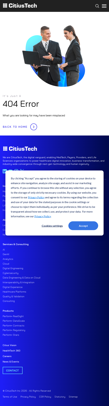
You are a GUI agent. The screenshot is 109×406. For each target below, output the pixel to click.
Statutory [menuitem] (59, 396)
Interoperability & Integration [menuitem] (18, 282)
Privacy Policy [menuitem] (28, 396)
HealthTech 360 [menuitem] (11, 350)
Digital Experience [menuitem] (13, 287)
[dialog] (54, 203)
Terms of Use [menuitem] (10, 396)
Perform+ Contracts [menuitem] (13, 325)
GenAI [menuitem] (6, 254)
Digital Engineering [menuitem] (13, 268)
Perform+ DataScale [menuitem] (14, 320)
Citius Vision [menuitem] (9, 345)
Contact (12, 370)
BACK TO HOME (19, 125)
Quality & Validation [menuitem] (13, 296)
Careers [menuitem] (7, 356)
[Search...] (96, 12)
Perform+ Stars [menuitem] (11, 334)
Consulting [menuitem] (9, 301)
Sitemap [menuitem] (73, 396)
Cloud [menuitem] (6, 263)
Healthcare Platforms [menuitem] (14, 291)
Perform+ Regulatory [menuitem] (14, 330)
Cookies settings (52, 225)
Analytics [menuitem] (8, 259)
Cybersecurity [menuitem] (10, 273)
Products (8, 310)
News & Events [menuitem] (11, 361)
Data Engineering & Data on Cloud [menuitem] (21, 277)
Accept (83, 225)
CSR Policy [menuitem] (45, 396)
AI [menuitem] (4, 249)
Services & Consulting (16, 244)
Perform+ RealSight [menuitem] (13, 316)
